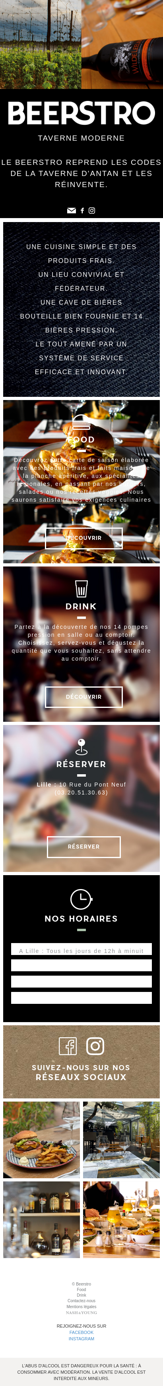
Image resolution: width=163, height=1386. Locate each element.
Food (81, 1289)
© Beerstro (81, 1284)
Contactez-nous (81, 1301)
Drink (81, 1295)
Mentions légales (81, 1307)
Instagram (82, 1338)
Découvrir (84, 538)
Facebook (82, 1332)
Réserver (84, 846)
